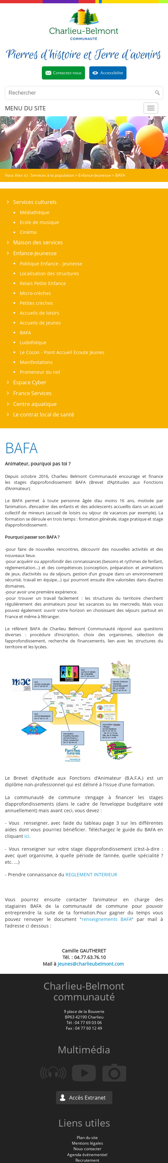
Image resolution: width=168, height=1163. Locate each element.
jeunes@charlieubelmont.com (91, 964)
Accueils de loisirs (39, 313)
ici (26, 836)
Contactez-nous (67, 73)
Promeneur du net (40, 372)
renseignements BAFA (107, 919)
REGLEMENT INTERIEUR (91, 874)
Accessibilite (111, 73)
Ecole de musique (39, 222)
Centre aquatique (35, 404)
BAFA (25, 332)
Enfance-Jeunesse (35, 253)
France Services (32, 393)
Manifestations (36, 362)
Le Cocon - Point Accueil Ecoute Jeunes (62, 352)
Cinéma (28, 232)
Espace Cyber (29, 382)
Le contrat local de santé (43, 414)
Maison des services (38, 242)
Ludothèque (33, 342)
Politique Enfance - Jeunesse (51, 263)
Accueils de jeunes (40, 323)
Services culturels (35, 202)
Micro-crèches (35, 293)
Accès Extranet (87, 1097)
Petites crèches (36, 303)
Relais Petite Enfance (43, 283)
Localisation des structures (49, 273)
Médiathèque (34, 212)
